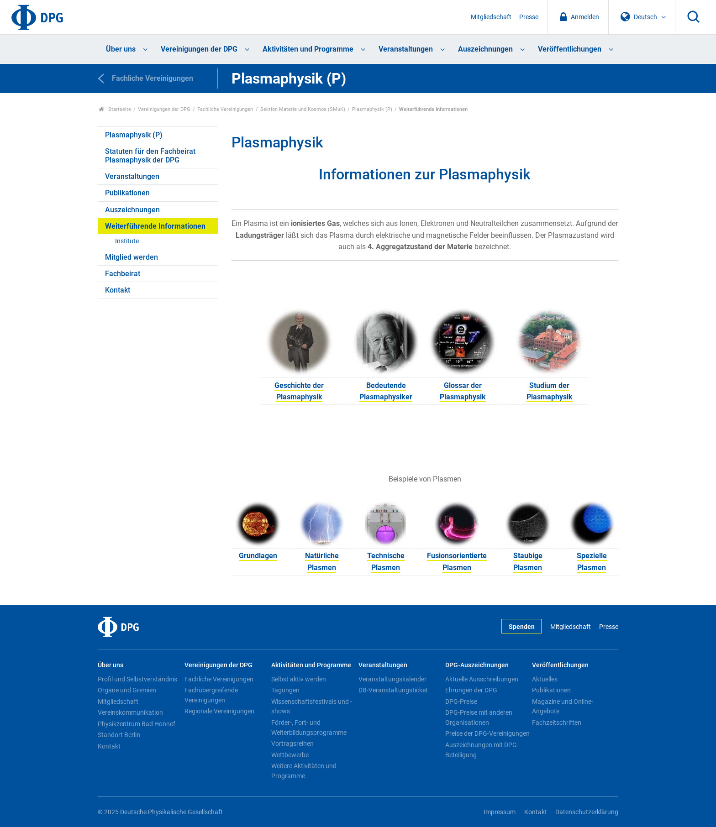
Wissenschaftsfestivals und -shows (311, 706)
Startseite (115, 109)
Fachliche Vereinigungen (225, 109)
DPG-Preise (461, 701)
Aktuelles (545, 679)
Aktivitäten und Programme (308, 49)
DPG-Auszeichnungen (477, 665)
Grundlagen (258, 555)
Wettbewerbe (290, 755)
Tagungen (285, 690)
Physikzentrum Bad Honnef (136, 724)
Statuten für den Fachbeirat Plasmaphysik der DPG (150, 155)
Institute (127, 241)
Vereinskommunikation (130, 712)
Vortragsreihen (292, 743)
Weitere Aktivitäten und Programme (304, 771)
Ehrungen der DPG (471, 690)
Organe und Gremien (127, 690)
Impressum (500, 812)
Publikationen (127, 192)
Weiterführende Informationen (155, 226)
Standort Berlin (119, 734)
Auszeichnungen (485, 49)
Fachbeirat (122, 273)
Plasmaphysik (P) (372, 109)
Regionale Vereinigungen (219, 711)
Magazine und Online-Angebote (562, 706)
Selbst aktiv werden (298, 679)
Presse (528, 17)
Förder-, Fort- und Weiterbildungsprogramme (309, 727)
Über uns (121, 49)
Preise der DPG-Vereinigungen (487, 733)
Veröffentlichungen (569, 49)
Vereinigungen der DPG (199, 49)
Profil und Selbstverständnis (137, 679)
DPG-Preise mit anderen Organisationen (478, 717)
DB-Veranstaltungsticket (393, 690)
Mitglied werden (131, 257)
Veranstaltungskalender (392, 679)
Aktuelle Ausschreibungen (481, 679)
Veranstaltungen (406, 49)
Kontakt (117, 290)
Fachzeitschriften (556, 722)
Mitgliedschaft (491, 17)
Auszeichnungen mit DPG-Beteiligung (482, 750)
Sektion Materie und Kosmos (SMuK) (302, 109)
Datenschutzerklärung (586, 812)
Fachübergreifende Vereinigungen (211, 695)
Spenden (522, 627)
